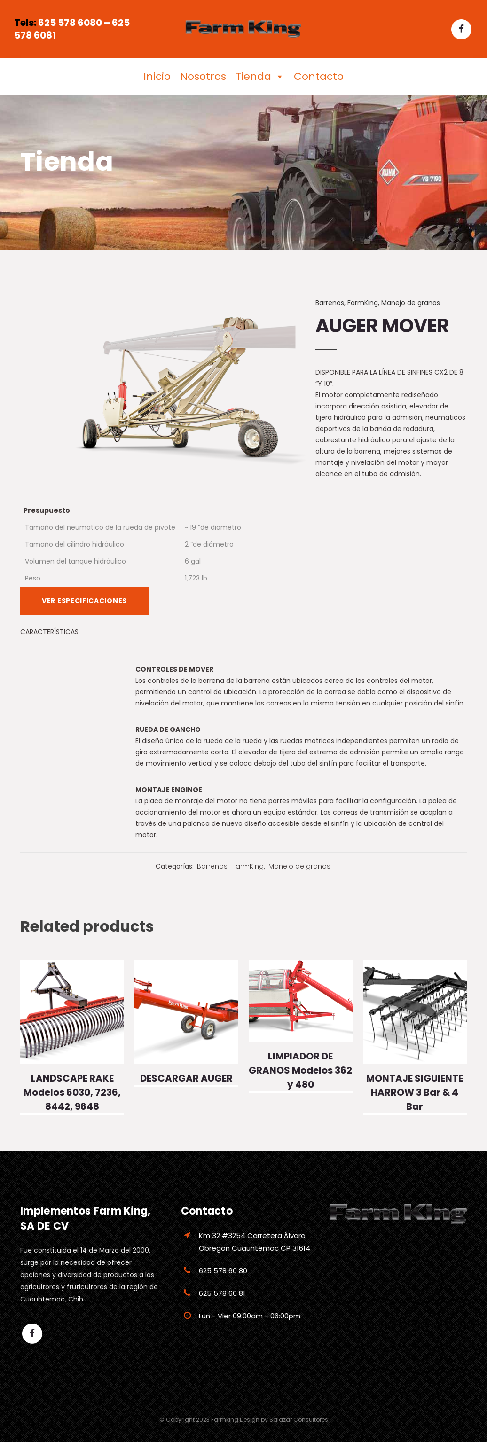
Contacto (319, 76)
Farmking (224, 1420)
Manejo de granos (410, 302)
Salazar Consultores (298, 1420)
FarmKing (362, 302)
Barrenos (329, 302)
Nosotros (203, 76)
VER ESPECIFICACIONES (84, 600)
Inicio (157, 76)
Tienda (260, 76)
